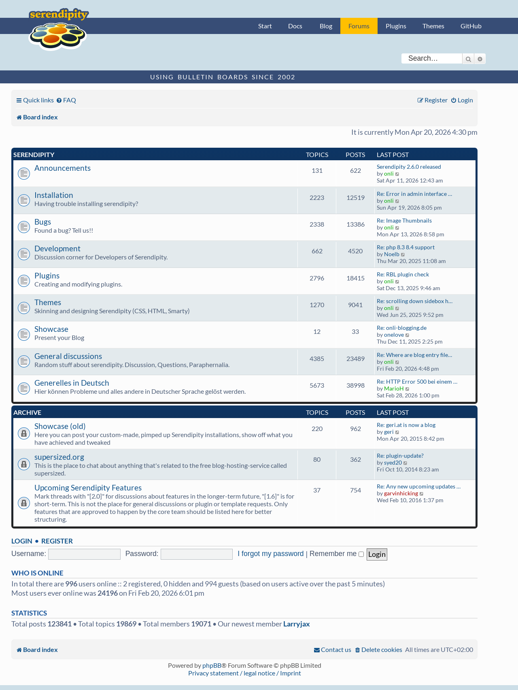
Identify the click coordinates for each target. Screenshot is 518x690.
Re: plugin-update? (400, 455)
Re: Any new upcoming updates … (419, 486)
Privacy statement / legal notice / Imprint (244, 673)
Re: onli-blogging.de (402, 327)
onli (389, 173)
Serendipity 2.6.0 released (409, 166)
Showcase (51, 328)
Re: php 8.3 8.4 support (406, 247)
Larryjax (296, 624)
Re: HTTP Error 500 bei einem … (417, 381)
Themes (433, 26)
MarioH (394, 388)
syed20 (393, 462)
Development (57, 248)
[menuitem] (66, 100)
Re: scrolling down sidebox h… (414, 300)
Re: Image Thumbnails (404, 220)
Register (57, 541)
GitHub (471, 26)
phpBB (211, 665)
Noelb (391, 254)
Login (21, 541)
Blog (326, 26)
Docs (295, 26)
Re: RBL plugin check (403, 274)
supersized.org (59, 456)
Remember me (337, 554)
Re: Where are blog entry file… (414, 354)
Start (265, 26)
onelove (394, 334)
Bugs (42, 221)
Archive (27, 412)
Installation (53, 195)
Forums (358, 26)
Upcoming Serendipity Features (88, 487)
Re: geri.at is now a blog (406, 424)
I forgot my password (271, 554)
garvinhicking (401, 493)
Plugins (396, 26)
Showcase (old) (60, 426)
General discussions (68, 356)
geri (389, 431)
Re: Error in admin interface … (414, 193)
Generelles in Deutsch (71, 382)
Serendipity (33, 154)
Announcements (62, 167)
